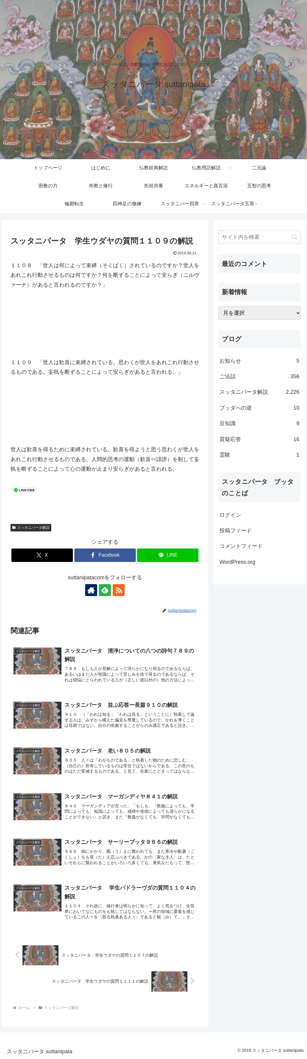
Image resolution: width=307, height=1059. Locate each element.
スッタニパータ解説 (30, 527)
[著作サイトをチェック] (91, 590)
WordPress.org (237, 562)
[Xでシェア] (42, 555)
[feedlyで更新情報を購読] (105, 590)
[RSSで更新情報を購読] (119, 590)
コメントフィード (241, 546)
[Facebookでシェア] (105, 555)
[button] (294, 237)
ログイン (230, 515)
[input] (259, 237)
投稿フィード (235, 531)
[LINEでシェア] (167, 555)
